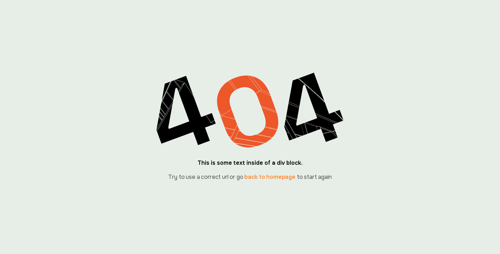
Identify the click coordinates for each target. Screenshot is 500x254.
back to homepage (269, 177)
